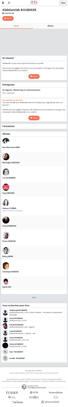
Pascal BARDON (9, 226)
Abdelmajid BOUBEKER (18, 310)
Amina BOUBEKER (16, 344)
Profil (16, 26)
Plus (34, 297)
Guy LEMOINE (8, 193)
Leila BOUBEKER (15, 331)
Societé (43, 379)
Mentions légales (23, 381)
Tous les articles (35, 381)
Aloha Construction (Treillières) (12, 211)
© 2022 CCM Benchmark (57, 381)
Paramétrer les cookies (10, 381)
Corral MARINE (8, 178)
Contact (21, 379)
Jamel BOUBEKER (16, 318)
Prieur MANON (9, 241)
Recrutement (36, 379)
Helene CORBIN (9, 208)
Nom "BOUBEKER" (16, 352)
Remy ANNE (7, 256)
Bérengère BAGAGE (11, 162)
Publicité (28, 379)
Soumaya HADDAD (10, 271)
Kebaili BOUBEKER (16, 325)
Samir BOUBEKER (16, 338)
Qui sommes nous (12, 379)
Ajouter (9, 18)
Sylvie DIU (6, 287)
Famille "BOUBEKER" (17, 358)
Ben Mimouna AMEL (11, 147)
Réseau (50, 26)
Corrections (45, 381)
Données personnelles (54, 379)
